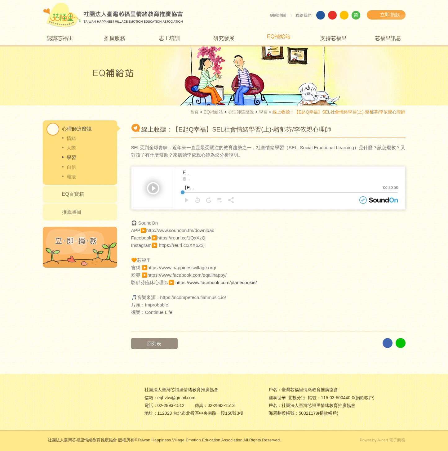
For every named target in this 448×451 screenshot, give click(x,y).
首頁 (194, 111)
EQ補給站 (213, 111)
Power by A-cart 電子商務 (382, 440)
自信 (71, 167)
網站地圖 (278, 15)
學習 (263, 111)
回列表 (160, 343)
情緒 (71, 138)
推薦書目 (72, 212)
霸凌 (71, 176)
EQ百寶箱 (73, 194)
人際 (71, 147)
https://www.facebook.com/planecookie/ (216, 282)
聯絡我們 (303, 15)
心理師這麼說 (241, 111)
